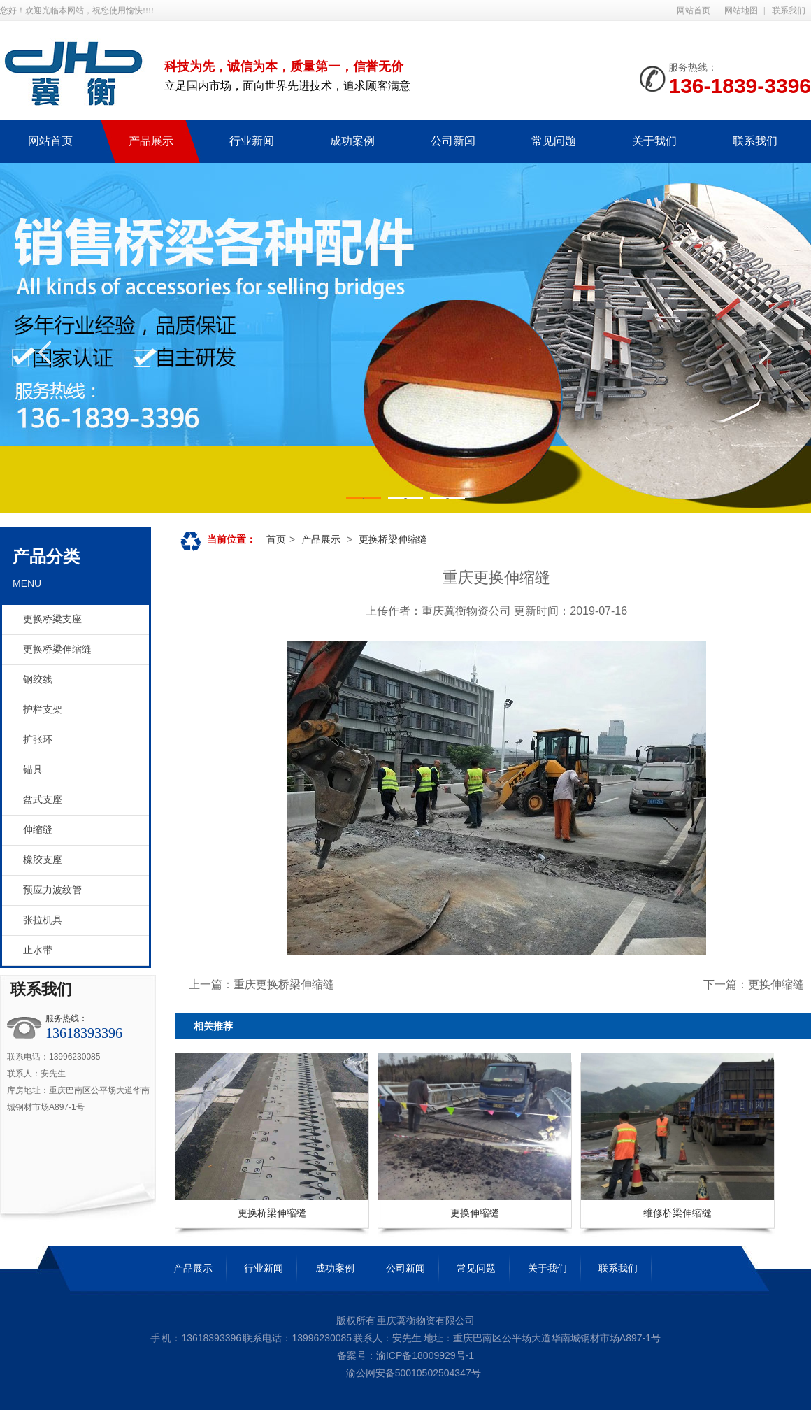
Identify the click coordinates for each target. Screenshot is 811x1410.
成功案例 (334, 1268)
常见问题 (476, 1268)
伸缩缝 (37, 830)
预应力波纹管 (52, 890)
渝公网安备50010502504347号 (412, 1373)
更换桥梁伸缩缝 (57, 649)
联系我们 (788, 10)
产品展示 (320, 539)
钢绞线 (37, 679)
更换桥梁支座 (52, 619)
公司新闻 (405, 1268)
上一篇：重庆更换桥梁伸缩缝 (261, 984)
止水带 (37, 950)
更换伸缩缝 (474, 1212)
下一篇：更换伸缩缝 (753, 984)
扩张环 (37, 739)
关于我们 (547, 1268)
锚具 (33, 769)
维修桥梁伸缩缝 (677, 1212)
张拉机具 (42, 920)
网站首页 (693, 10)
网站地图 (741, 10)
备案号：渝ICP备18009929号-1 (405, 1355)
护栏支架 (42, 709)
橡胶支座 (42, 860)
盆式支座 (42, 800)
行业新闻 (263, 1268)
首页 (276, 539)
